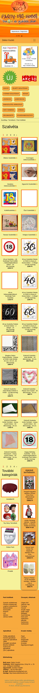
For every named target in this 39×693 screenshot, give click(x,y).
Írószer (23, 638)
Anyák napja (25, 610)
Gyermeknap (25, 615)
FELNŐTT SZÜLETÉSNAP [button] (19, 88)
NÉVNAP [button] (25, 93)
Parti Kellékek (21, 120)
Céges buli (24, 602)
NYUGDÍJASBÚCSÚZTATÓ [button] (25, 115)
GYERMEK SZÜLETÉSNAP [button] (11, 93)
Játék (5, 641)
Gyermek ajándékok (10, 639)
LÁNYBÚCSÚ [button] (7, 99)
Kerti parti (24, 617)
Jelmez (5, 615)
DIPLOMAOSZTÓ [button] (8, 115)
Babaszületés (7, 608)
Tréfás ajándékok (9, 636)
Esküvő (5, 611)
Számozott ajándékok (7, 647)
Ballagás (24, 613)
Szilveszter (25, 624)
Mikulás (23, 620)
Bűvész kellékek (8, 645)
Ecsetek (24, 643)
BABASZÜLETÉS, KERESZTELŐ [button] (12, 104)
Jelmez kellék (7, 617)
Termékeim (11, 120)
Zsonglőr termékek (9, 643)
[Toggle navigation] (34, 40)
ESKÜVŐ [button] (6, 88)
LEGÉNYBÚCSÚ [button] (19, 99)
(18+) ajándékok (8, 650)
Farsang (24, 606)
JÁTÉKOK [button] (21, 110)
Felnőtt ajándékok (9, 638)
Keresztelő (7, 610)
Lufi (4, 613)
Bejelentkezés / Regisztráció (19, 31)
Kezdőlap (4, 120)
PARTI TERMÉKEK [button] (8, 110)
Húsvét (23, 608)
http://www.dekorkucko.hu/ (15, 673)
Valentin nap (25, 604)
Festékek (24, 641)
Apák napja (25, 611)
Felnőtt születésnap (10, 604)
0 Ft (20, 36)
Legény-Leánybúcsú (10, 606)
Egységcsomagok (27, 645)
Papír (23, 636)
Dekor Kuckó (8, 40)
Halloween (24, 618)
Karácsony (24, 622)
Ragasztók (24, 639)
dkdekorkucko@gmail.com (15, 671)
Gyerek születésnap (10, 602)
